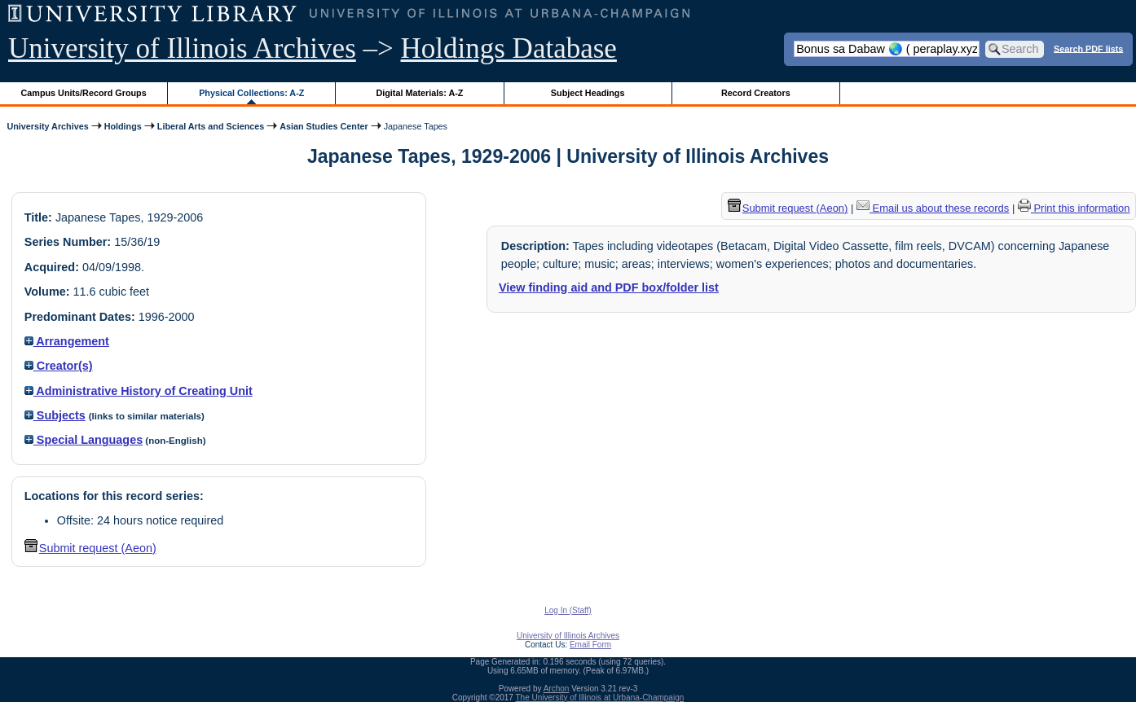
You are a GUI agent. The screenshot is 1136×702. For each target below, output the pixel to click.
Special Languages (83, 439)
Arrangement (66, 341)
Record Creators (755, 93)
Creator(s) (58, 365)
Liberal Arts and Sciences (210, 126)
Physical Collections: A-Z (251, 93)
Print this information (1074, 208)
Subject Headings (588, 93)
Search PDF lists (1088, 48)
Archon (557, 688)
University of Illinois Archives (182, 48)
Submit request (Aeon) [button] (90, 548)
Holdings (123, 126)
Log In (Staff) (568, 610)
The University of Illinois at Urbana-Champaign (600, 697)
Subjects (55, 415)
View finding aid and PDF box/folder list (609, 287)
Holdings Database (509, 48)
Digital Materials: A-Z (419, 93)
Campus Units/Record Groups (84, 93)
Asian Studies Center (324, 126)
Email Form (590, 644)
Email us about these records (932, 208)
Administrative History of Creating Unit (138, 390)
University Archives (47, 126)
